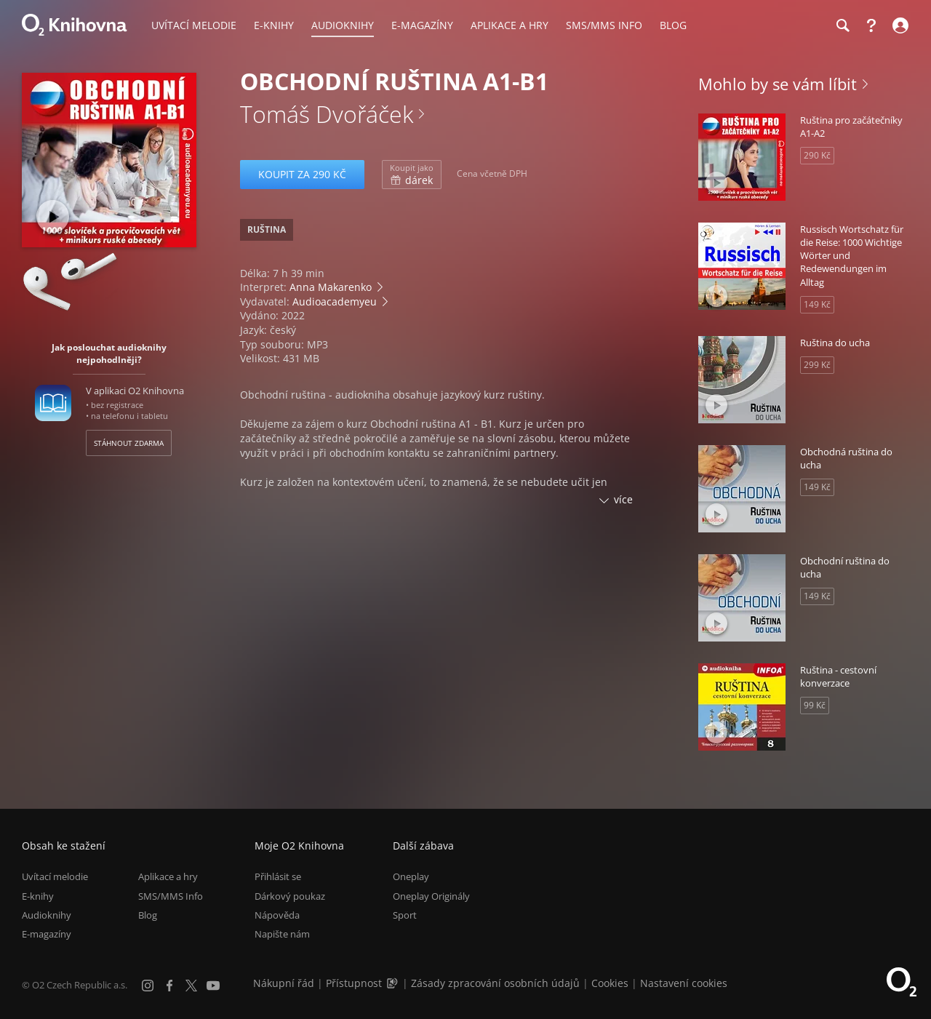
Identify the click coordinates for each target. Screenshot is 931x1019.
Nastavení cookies (683, 983)
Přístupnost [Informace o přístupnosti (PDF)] (354, 983)
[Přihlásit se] (898, 25)
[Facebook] (169, 985)
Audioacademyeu (334, 301)
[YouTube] (213, 985)
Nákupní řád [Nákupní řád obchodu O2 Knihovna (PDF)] (283, 983)
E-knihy (38, 896)
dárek (411, 174)
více (623, 499)
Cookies (609, 983)
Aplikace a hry (168, 876)
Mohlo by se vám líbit (777, 84)
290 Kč (817, 155)
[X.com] (191, 985)
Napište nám (282, 933)
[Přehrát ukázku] (52, 216)
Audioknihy (46, 915)
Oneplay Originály (431, 896)
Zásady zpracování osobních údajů (495, 983)
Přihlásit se (278, 876)
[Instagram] (148, 985)
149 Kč (817, 304)
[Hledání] (842, 25)
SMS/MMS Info (170, 896)
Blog (147, 915)
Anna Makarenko (330, 287)
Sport (405, 915)
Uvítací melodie (55, 876)
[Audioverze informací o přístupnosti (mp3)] (393, 983)
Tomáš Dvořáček (326, 113)
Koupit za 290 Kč (302, 174)
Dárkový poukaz (290, 896)
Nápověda (277, 915)
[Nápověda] (871, 25)
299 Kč (817, 365)
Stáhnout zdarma (129, 443)
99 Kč (815, 705)
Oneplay (411, 876)
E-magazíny (46, 933)
